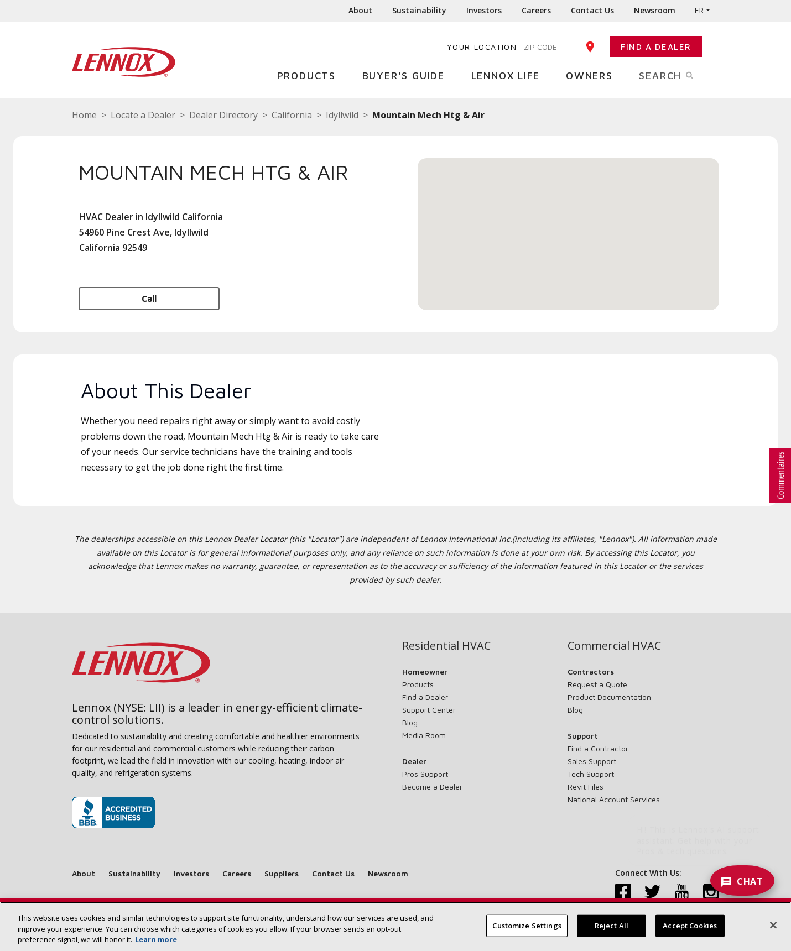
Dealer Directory (223, 115)
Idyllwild (342, 115)
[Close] (773, 925)
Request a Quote (597, 684)
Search (679, 74)
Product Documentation (609, 697)
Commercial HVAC (614, 646)
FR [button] (699, 10)
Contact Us (592, 10)
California (292, 115)
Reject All (611, 925)
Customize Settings (526, 925)
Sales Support (592, 761)
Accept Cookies (690, 925)
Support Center (429, 709)
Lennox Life (509, 74)
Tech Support (591, 773)
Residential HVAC (446, 646)
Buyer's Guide (407, 74)
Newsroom (654, 10)
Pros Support (425, 773)
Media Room (424, 735)
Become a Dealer (432, 786)
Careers (536, 10)
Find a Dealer (656, 46)
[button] (568, 223)
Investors (484, 10)
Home (84, 115)
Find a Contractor (598, 748)
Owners (593, 74)
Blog (410, 722)
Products (310, 74)
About (360, 10)
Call (149, 299)
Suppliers (281, 873)
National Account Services (614, 799)
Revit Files (585, 786)
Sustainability (419, 10)
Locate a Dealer (143, 115)
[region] (395, 926)
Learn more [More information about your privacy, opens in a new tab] (156, 939)
